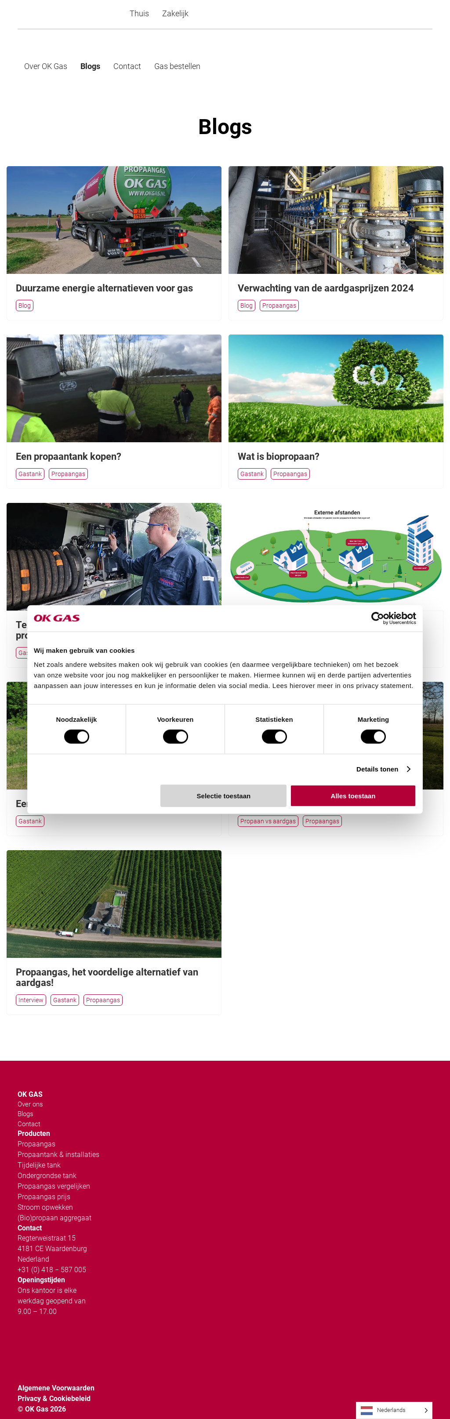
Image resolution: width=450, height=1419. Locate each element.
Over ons (30, 1091)
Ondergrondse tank (47, 1162)
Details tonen (377, 769)
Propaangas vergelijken (54, 1173)
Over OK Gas (45, 66)
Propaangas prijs (44, 1183)
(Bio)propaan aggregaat (54, 1205)
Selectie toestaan (224, 795)
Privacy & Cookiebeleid (54, 1385)
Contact (127, 66)
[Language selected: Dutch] (394, 1410)
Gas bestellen (177, 66)
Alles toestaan (353, 795)
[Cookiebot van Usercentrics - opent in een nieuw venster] (377, 618)
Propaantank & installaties (58, 1141)
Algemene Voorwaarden (56, 1375)
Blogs (90, 66)
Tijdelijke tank (39, 1152)
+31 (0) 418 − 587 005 (52, 1256)
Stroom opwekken (45, 1194)
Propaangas (36, 1131)
